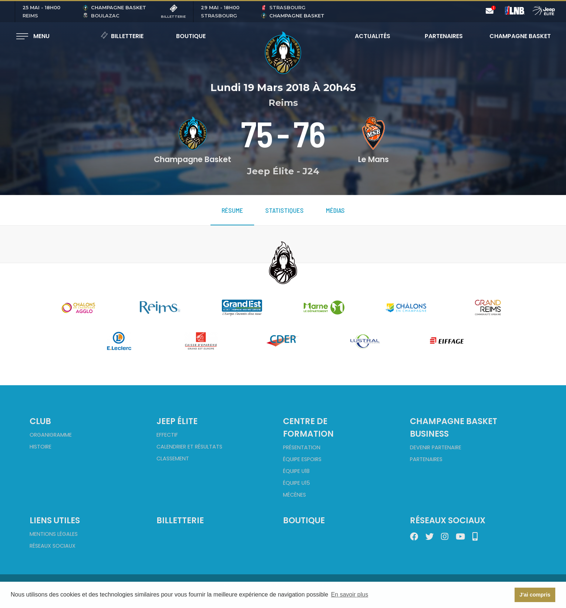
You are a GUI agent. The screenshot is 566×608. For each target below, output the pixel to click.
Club (40, 421)
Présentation (301, 447)
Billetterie (122, 35)
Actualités (372, 36)
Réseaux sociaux (52, 546)
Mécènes (294, 494)
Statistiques (284, 210)
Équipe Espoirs (302, 459)
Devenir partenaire (435, 447)
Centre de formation (308, 427)
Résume (232, 210)
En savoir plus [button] (349, 594)
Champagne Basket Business (453, 427)
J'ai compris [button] (534, 595)
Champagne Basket (515, 36)
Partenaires (444, 36)
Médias (335, 210)
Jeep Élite (177, 421)
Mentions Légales (54, 534)
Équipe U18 (296, 471)
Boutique (191, 36)
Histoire (40, 446)
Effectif (167, 435)
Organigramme (51, 435)
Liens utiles (55, 520)
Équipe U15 (296, 483)
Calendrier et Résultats (189, 446)
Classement (172, 458)
